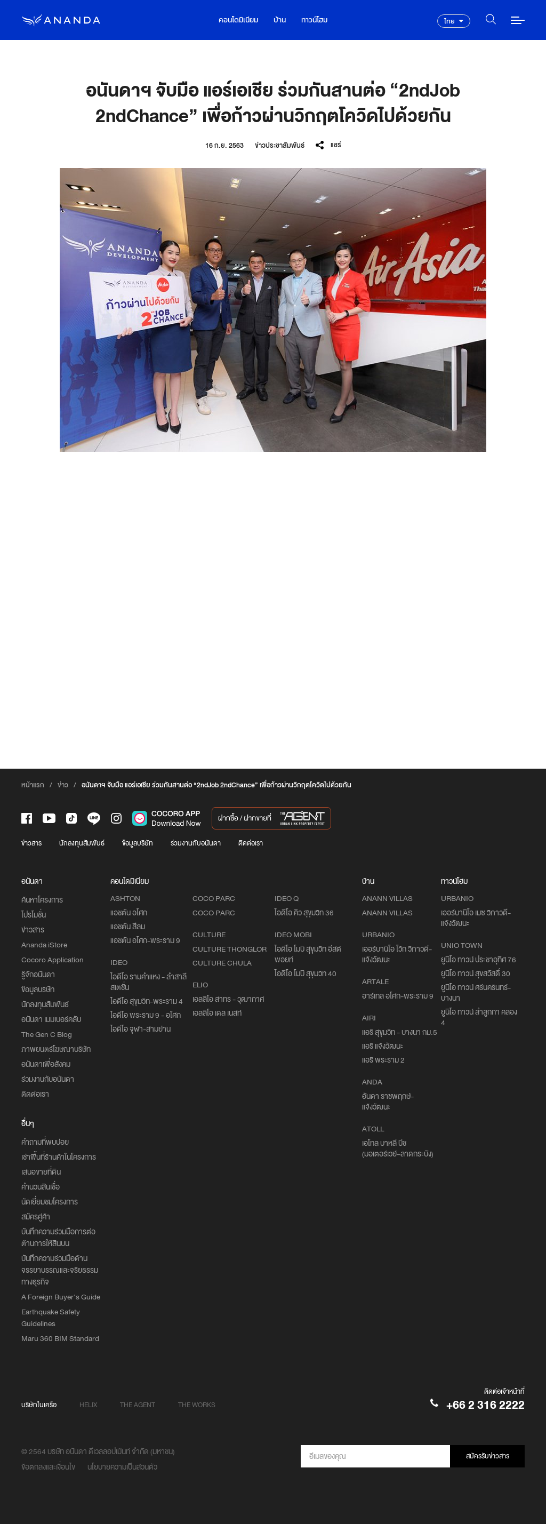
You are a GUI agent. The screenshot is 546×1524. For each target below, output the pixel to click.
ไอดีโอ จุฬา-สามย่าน (140, 1029)
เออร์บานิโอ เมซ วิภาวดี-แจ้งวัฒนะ (476, 918)
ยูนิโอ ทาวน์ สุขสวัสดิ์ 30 (475, 973)
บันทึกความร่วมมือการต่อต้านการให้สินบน (58, 1237)
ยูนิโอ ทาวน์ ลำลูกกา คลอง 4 (479, 1017)
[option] (273, 310)
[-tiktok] (71, 818)
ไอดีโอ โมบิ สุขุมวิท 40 (305, 973)
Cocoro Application (52, 959)
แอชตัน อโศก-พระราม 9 (145, 940)
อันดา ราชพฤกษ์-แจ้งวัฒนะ (388, 1101)
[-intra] (116, 818)
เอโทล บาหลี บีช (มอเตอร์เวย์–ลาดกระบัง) (397, 1148)
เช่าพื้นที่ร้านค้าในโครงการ (58, 1157)
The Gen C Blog (46, 1034)
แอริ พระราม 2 (383, 1060)
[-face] (26, 818)
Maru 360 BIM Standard (60, 1338)
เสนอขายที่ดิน (41, 1172)
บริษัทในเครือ (39, 1404)
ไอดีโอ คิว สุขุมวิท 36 (304, 912)
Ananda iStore (44, 944)
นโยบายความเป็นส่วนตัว (122, 1467)
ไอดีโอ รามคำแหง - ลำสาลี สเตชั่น (148, 982)
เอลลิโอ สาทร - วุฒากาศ (228, 999)
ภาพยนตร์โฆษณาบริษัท (56, 1049)
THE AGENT (137, 1404)
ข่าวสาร (31, 843)
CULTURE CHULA (222, 963)
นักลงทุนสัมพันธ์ (82, 843)
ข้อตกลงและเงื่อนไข (48, 1467)
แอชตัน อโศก (128, 912)
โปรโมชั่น (33, 914)
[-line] (93, 818)
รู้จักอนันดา (38, 974)
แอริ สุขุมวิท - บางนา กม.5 (399, 1032)
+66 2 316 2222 (485, 1404)
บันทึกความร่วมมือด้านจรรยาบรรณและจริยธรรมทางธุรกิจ (59, 1270)
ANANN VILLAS (387, 912)
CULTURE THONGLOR (229, 949)
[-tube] (49, 818)
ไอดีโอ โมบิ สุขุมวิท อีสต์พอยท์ (308, 954)
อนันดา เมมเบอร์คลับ (51, 1019)
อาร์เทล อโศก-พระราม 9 (397, 996)
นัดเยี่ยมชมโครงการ (49, 1201)
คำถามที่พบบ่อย (45, 1142)
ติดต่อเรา (250, 843)
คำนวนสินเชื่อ (40, 1186)
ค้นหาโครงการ (42, 899)
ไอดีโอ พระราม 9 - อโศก (145, 1015)
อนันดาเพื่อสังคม (45, 1064)
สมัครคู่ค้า (35, 1216)
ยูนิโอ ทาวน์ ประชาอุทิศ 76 (478, 959)
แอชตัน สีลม (127, 926)
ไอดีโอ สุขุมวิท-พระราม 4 (146, 1001)
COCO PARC (213, 912)
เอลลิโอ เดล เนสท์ (217, 1013)
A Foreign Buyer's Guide (60, 1296)
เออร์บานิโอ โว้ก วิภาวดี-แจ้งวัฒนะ (397, 954)
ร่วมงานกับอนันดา (196, 843)
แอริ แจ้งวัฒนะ (382, 1046)
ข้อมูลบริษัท (137, 843)
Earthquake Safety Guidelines (50, 1317)
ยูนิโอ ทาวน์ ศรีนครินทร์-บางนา (476, 992)
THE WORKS (196, 1404)
